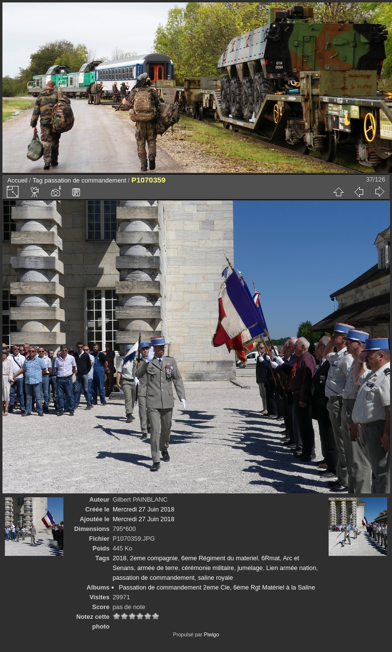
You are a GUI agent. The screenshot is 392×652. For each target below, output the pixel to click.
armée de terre (157, 567)
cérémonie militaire (208, 567)
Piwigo (211, 634)
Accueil (17, 180)
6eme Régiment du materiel (219, 558)
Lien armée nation (291, 567)
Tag (38, 180)
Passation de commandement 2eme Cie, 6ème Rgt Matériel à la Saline (217, 587)
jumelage (250, 567)
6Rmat (270, 558)
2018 (119, 558)
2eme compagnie (154, 558)
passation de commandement (85, 180)
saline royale (215, 577)
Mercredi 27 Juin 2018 (144, 509)
